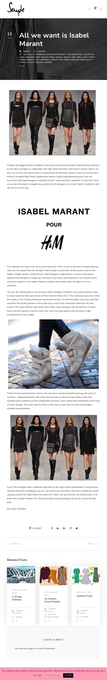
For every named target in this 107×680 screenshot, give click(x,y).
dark (21, 57)
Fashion (42, 51)
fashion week (48, 57)
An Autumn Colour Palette (52, 600)
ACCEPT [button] (68, 675)
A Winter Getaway (17, 598)
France (60, 57)
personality (25, 62)
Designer (29, 57)
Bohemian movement (56, 54)
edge (38, 57)
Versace (52, 62)
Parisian (83, 59)
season (36, 62)
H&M (75, 57)
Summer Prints (85, 596)
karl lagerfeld (50, 59)
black (31, 54)
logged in (32, 651)
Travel (19, 619)
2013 (25, 54)
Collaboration (74, 54)
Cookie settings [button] (52, 675)
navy (69, 59)
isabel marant (34, 59)
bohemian (40, 54)
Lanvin (63, 59)
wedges (61, 62)
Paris (75, 59)
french (68, 57)
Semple (26, 51)
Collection (89, 54)
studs (44, 62)
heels (81, 57)
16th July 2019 (84, 592)
